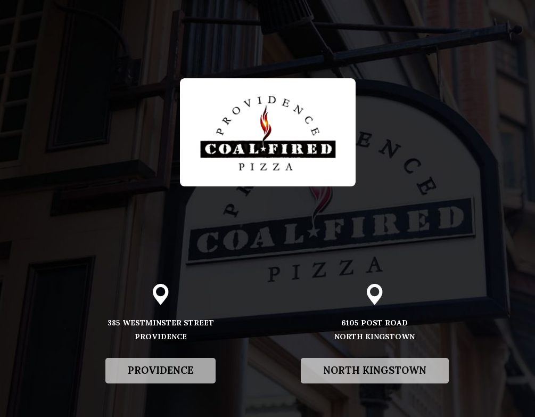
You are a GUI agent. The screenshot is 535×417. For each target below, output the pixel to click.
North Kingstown (363, 400)
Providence (149, 400)
